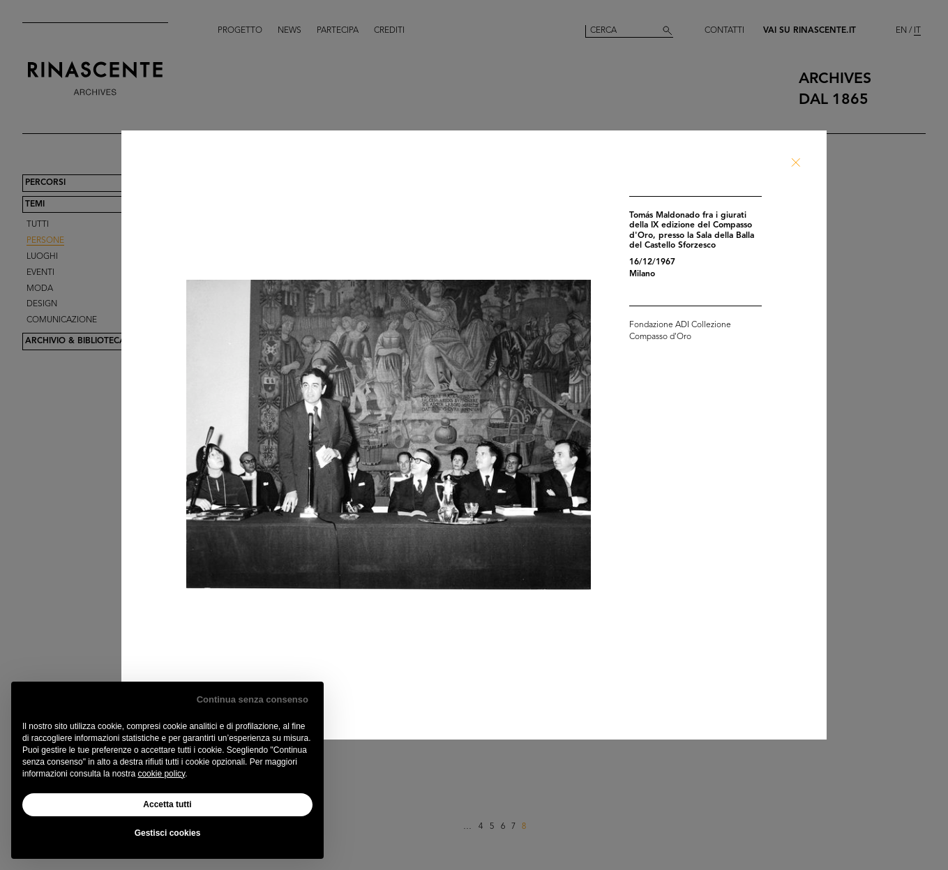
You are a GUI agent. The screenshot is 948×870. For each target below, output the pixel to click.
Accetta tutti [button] (167, 804)
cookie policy (161, 774)
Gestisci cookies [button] (168, 833)
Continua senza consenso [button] (252, 699)
